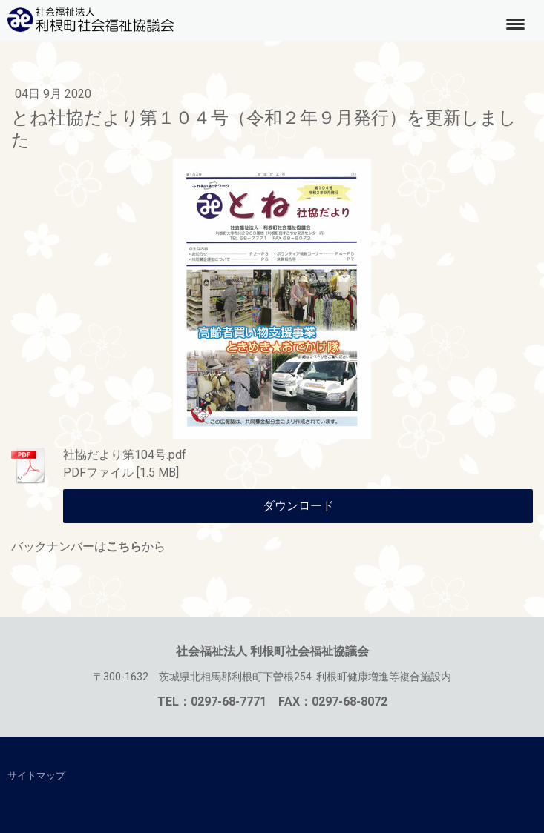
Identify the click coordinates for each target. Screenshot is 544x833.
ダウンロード (298, 506)
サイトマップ (36, 775)
